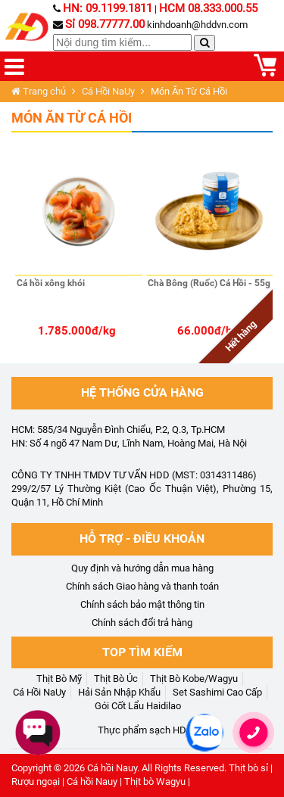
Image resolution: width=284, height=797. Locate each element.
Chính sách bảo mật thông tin (142, 604)
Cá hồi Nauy (112, 768)
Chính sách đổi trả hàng (142, 622)
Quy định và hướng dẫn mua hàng (142, 568)
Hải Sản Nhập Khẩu (119, 692)
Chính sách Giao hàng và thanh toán (142, 586)
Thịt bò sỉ (248, 768)
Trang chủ (38, 91)
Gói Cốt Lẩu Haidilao (138, 705)
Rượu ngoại (35, 781)
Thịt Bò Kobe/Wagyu (194, 678)
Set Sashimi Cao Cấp (217, 692)
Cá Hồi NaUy (108, 91)
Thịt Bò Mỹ (59, 678)
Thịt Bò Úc (116, 678)
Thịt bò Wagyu (155, 781)
